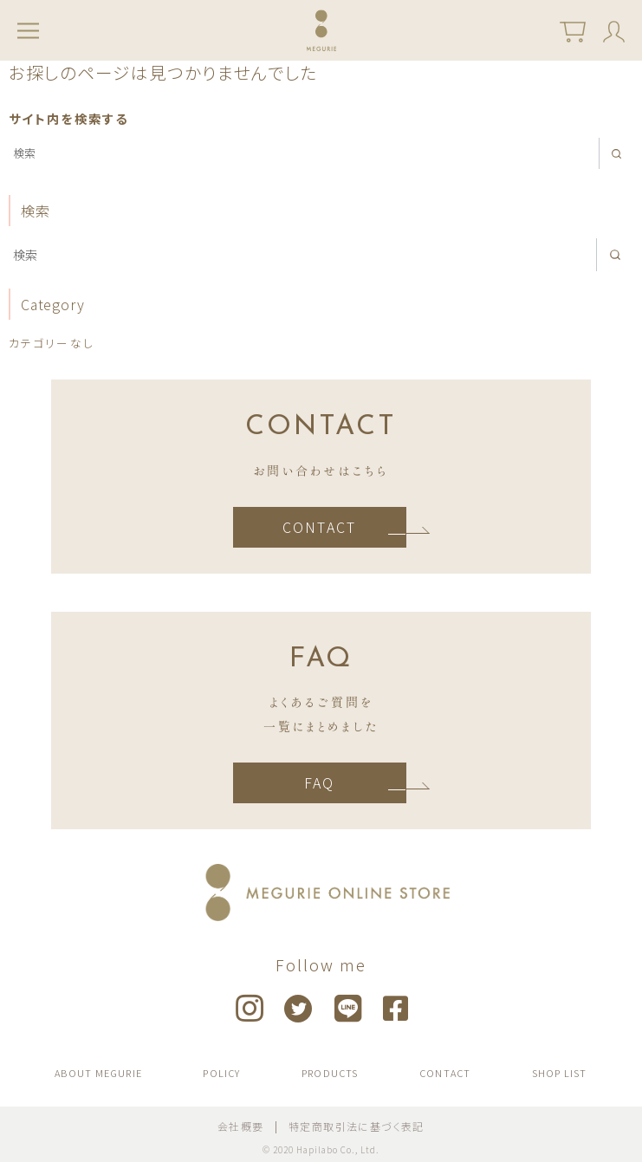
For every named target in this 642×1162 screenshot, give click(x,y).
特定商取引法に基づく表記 (357, 1126)
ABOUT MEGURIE (98, 1073)
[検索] (321, 153)
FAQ (319, 782)
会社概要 (240, 1126)
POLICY (221, 1073)
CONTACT (319, 526)
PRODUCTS (330, 1073)
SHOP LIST (559, 1073)
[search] (616, 153)
